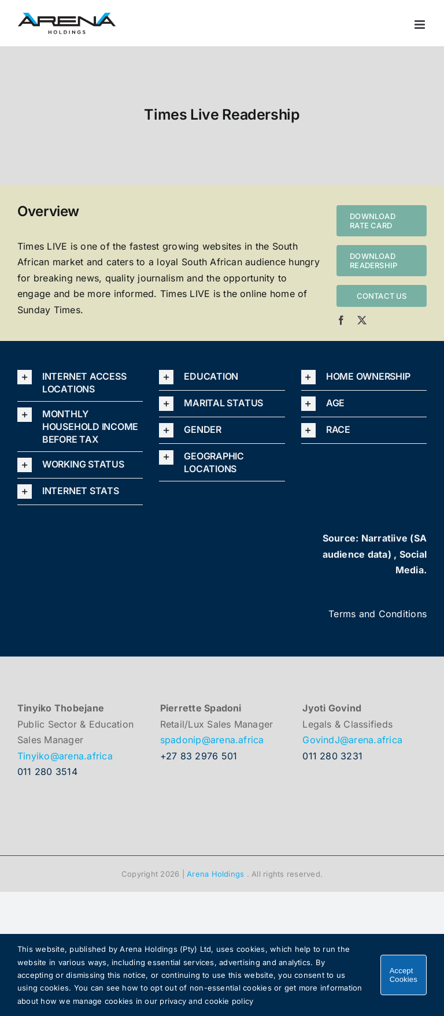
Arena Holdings (215, 873)
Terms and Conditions (377, 614)
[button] (80, 382)
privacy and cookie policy (206, 1001)
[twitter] (362, 320)
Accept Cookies (403, 975)
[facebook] (341, 320)
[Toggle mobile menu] (421, 24)
